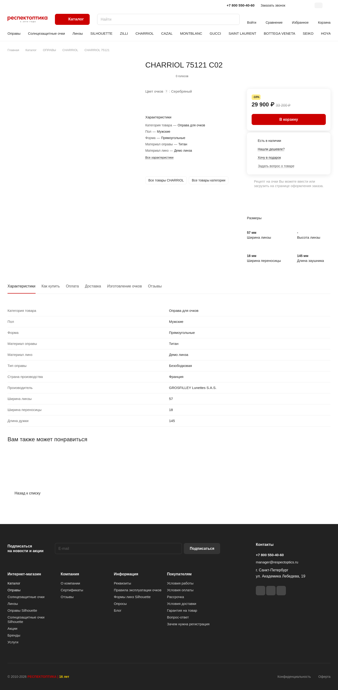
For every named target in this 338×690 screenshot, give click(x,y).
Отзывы (155, 286)
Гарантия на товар (182, 610)
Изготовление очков (124, 286)
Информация (126, 574)
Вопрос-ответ (178, 617)
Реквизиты (122, 583)
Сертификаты (72, 590)
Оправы (14, 590)
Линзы (13, 604)
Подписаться (202, 548)
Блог (117, 610)
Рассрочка (175, 597)
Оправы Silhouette (22, 610)
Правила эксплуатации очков (137, 590)
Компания (70, 574)
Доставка (93, 286)
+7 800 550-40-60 (241, 5)
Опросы (120, 604)
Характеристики (21, 286)
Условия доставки (181, 604)
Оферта (324, 677)
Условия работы (180, 583)
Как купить (51, 286)
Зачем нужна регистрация (188, 624)
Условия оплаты (180, 590)
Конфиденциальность (294, 677)
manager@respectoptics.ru (277, 562)
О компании (70, 583)
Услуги (13, 642)
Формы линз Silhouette (132, 597)
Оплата (72, 286)
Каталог (14, 583)
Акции (12, 628)
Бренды (14, 635)
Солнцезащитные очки (26, 597)
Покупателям (179, 574)
